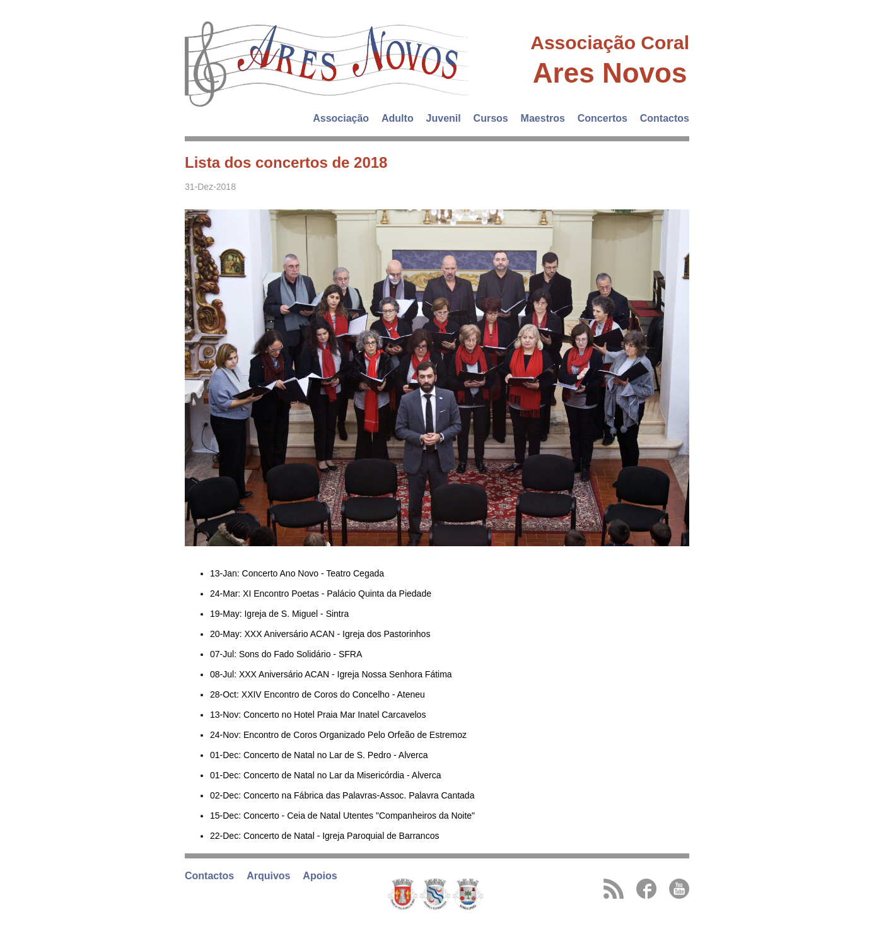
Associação (341, 118)
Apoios (320, 875)
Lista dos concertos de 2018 (286, 162)
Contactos (664, 118)
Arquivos (268, 875)
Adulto (398, 118)
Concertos (602, 118)
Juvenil (443, 118)
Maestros (543, 118)
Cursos (491, 118)
